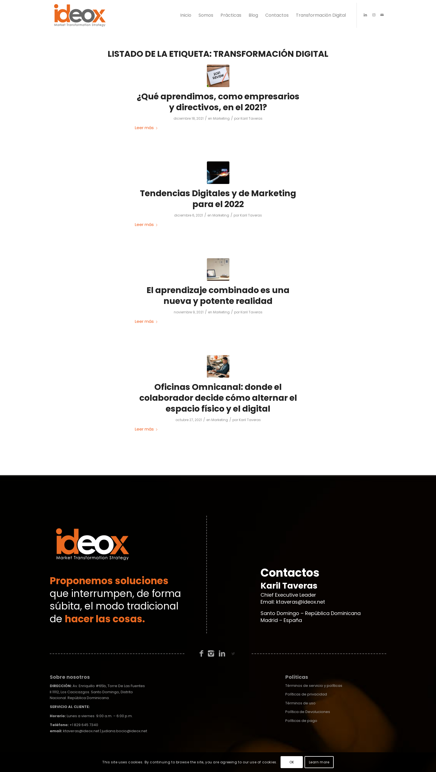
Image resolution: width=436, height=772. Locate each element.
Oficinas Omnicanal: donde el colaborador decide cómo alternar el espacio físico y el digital (218, 398)
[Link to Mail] (382, 15)
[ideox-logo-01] (80, 15)
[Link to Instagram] (374, 15)
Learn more (319, 762)
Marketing (221, 118)
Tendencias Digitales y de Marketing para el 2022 (218, 199)
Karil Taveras (251, 118)
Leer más (147, 128)
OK (291, 762)
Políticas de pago (301, 720)
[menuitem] (186, 15)
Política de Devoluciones (307, 711)
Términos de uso (300, 703)
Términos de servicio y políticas (313, 685)
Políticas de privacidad (306, 694)
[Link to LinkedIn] (365, 15)
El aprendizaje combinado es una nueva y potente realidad (218, 295)
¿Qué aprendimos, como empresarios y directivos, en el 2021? (218, 102)
